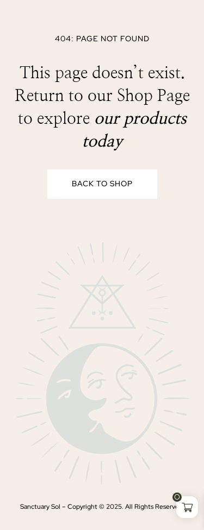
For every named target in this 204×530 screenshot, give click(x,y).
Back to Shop (102, 183)
